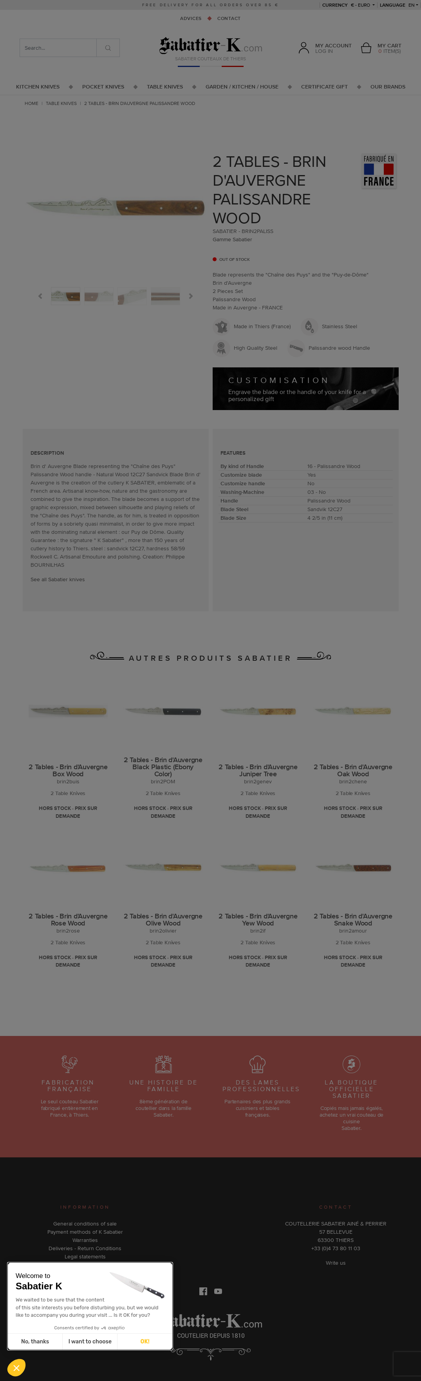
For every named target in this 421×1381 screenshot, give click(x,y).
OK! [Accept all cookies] (145, 1341)
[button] (16, 1367)
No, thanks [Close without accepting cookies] (35, 1341)
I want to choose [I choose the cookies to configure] (90, 1341)
